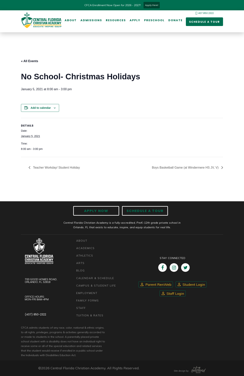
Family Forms (87, 300)
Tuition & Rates (90, 315)
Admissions (91, 20)
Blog (80, 270)
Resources (116, 20)
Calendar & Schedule (95, 278)
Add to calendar (41, 107)
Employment (86, 293)
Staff (81, 307)
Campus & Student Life (96, 285)
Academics (85, 248)
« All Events (29, 61)
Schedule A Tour (145, 210)
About (71, 20)
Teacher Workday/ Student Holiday (56, 167)
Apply (135, 20)
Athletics (84, 255)
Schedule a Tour (204, 22)
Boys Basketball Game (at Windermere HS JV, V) (185, 167)
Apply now (96, 210)
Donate (175, 20)
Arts (80, 263)
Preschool (154, 20)
